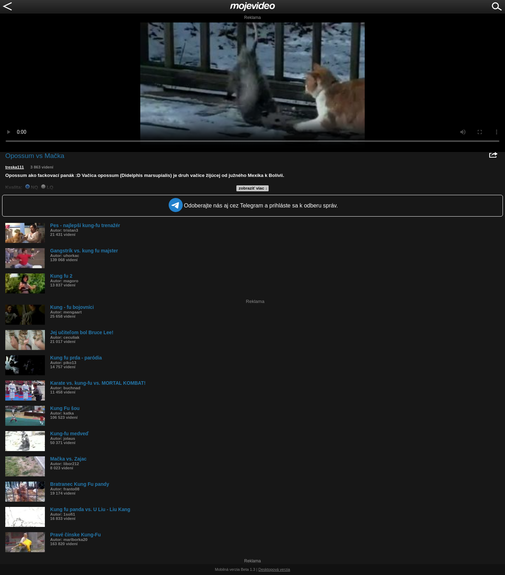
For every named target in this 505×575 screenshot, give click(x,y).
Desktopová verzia (274, 569)
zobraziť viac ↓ (253, 188)
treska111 (14, 167)
